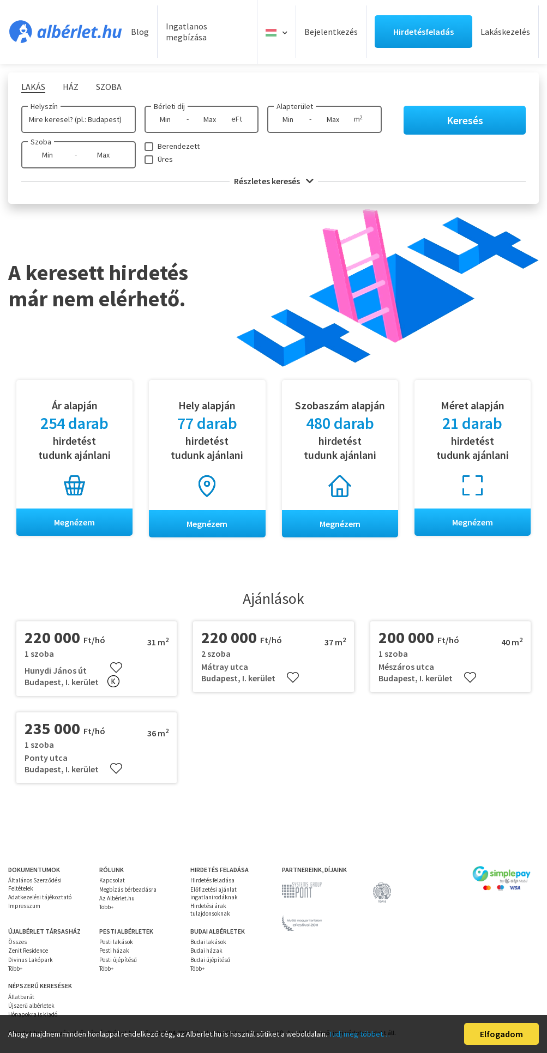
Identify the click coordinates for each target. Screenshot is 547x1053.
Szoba (41, 142)
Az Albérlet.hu (117, 898)
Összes (17, 942)
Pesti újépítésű (118, 960)
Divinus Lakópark (30, 960)
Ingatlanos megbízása (186, 32)
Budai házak (206, 951)
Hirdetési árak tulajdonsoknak (210, 909)
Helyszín (44, 106)
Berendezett (179, 146)
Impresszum (24, 906)
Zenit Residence (28, 951)
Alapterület (294, 106)
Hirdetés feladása (212, 880)
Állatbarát (21, 997)
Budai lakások (208, 942)
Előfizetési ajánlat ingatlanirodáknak (214, 893)
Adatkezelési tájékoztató (39, 897)
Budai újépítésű (210, 960)
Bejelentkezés (331, 31)
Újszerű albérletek (31, 1005)
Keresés (465, 120)
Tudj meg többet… (359, 1034)
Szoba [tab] (109, 86)
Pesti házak (114, 951)
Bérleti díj (169, 106)
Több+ (106, 907)
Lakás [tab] (33, 86)
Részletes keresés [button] (274, 180)
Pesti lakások (116, 942)
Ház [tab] (71, 86)
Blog (140, 31)
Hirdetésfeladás (423, 31)
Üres (165, 159)
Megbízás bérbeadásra (128, 889)
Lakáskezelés (505, 31)
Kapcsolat (112, 880)
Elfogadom (501, 1033)
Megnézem (74, 522)
